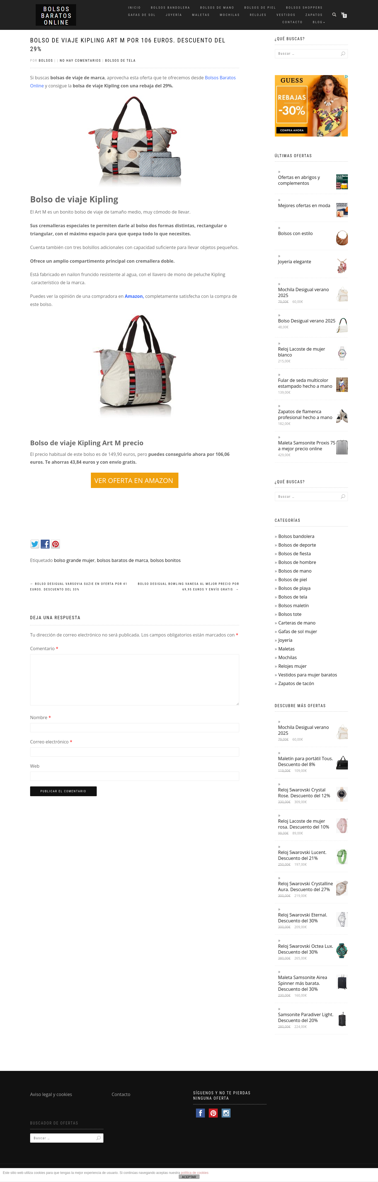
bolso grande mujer (74, 560)
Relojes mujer (292, 666)
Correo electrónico (51, 742)
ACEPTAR (189, 1177)
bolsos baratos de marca (122, 560)
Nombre (40, 717)
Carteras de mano (296, 623)
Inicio (134, 7)
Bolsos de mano (217, 7)
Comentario (44, 648)
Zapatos (314, 15)
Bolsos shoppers (304, 7)
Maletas (201, 15)
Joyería (174, 15)
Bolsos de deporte (297, 545)
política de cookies (195, 1173)
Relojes (258, 15)
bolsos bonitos (165, 560)
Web (35, 766)
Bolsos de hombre (297, 562)
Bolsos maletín (293, 605)
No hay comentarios (80, 61)
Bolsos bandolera (170, 7)
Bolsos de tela (120, 61)
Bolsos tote (289, 614)
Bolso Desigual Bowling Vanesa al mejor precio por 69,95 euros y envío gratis (188, 586)
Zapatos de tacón (296, 683)
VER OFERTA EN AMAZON (134, 480)
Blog (318, 22)
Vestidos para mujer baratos (307, 675)
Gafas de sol (142, 15)
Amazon (134, 296)
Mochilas (230, 15)
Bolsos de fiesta (294, 554)
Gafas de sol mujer (297, 631)
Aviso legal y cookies (51, 1094)
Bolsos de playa (294, 588)
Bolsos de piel (260, 7)
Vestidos (286, 15)
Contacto (292, 22)
